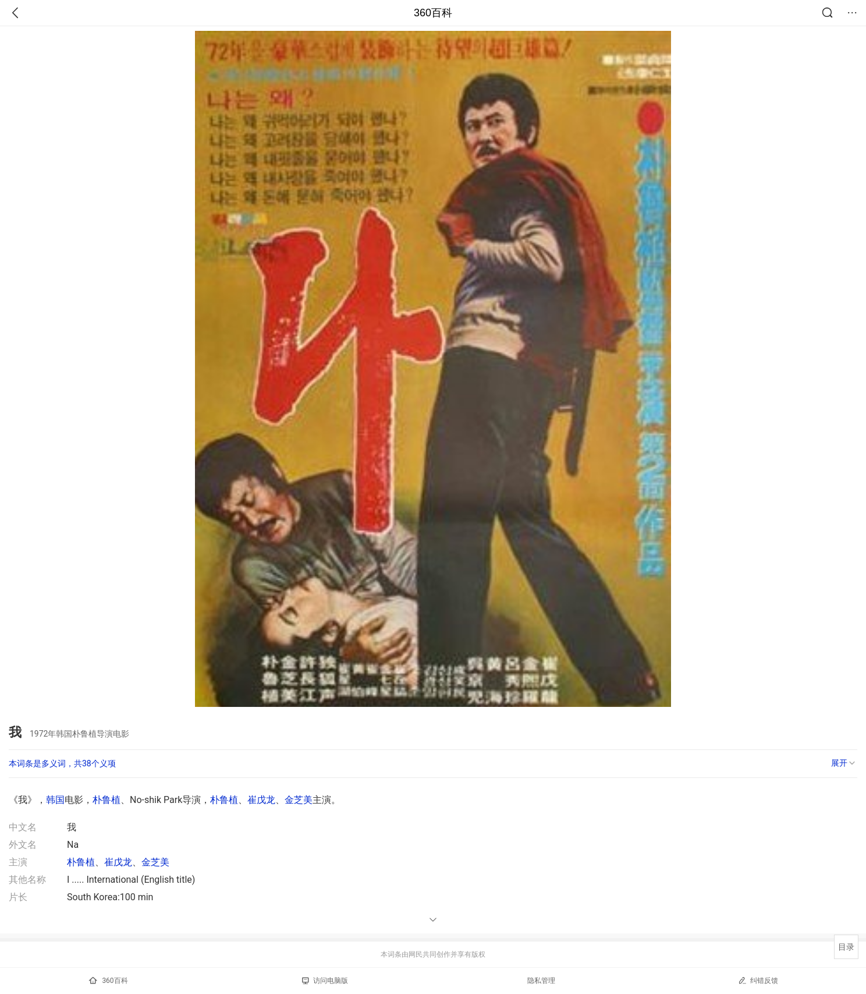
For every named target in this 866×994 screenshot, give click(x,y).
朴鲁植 (106, 799)
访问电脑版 (325, 981)
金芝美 (299, 799)
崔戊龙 (261, 799)
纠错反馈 (758, 980)
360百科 (433, 13)
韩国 (55, 799)
